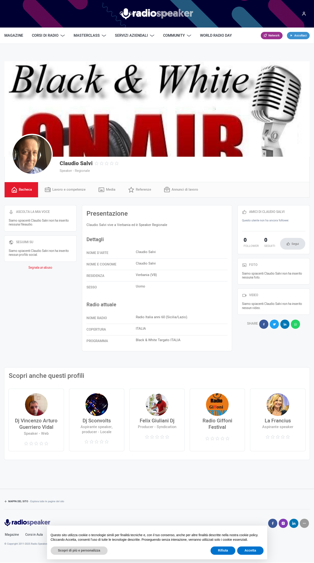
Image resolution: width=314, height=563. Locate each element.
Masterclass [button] (90, 35)
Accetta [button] (250, 550)
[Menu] (304, 14)
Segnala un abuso (40, 268)
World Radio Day (216, 35)
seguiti (264, 243)
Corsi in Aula (34, 535)
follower (249, 243)
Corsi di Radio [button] (48, 35)
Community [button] (177, 35)
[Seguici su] (304, 523)
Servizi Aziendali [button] (134, 35)
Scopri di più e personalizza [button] (79, 550)
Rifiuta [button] (223, 550)
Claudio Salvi (76, 163)
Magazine (13, 35)
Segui (295, 244)
